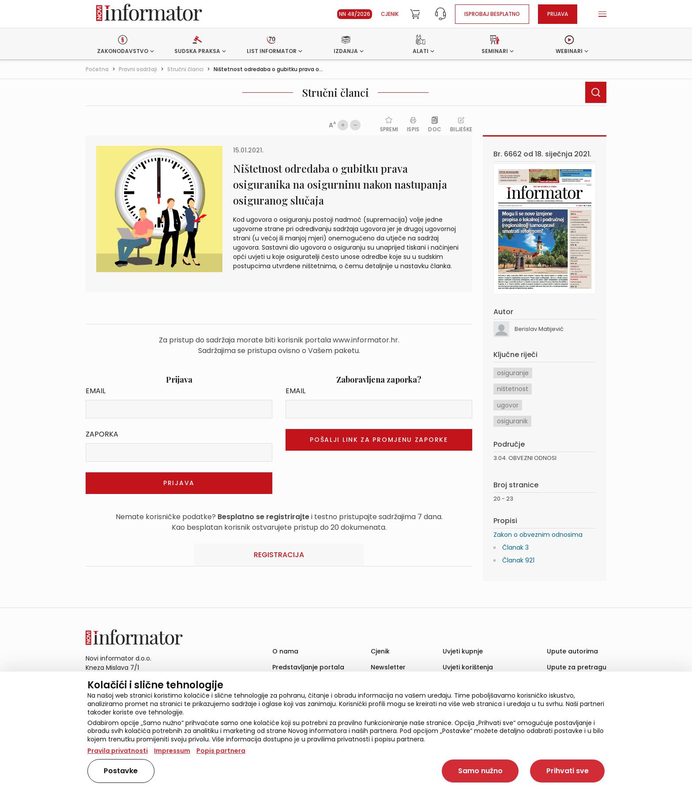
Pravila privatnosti (117, 750)
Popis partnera (220, 750)
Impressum (172, 750)
